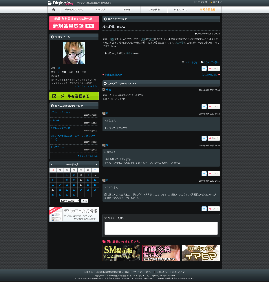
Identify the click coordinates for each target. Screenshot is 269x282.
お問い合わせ (163, 272)
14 (59, 184)
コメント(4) (190, 62)
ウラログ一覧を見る (89, 156)
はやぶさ (54, 120)
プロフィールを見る (87, 86)
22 (67, 189)
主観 (143, 39)
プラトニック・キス (60, 112)
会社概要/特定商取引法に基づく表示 (112, 272)
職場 (112, 39)
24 (81, 189)
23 (74, 189)
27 (53, 194)
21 (59, 189)
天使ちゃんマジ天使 (60, 128)
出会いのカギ (178, 272)
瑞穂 (108, 89)
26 (95, 189)
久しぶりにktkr (209, 74)
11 (88, 179)
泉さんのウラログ (117, 19)
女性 (151, 39)
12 (95, 179)
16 (74, 184)
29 (67, 194)
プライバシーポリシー (143, 272)
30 (74, 194)
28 (59, 194)
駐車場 (180, 42)
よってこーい (57, 147)
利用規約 (89, 272)
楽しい (129, 53)
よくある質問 (200, 2)
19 (95, 184)
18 (88, 184)
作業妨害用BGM (113, 74)
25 (88, 189)
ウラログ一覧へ (211, 62)
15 (67, 184)
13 (53, 184)
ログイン (217, 2)
